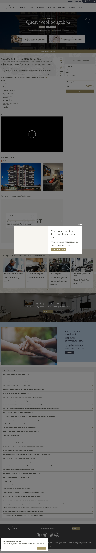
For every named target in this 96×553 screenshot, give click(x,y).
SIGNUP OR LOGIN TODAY (58, 249)
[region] (24, 544)
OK (41, 548)
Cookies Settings (30, 548)
